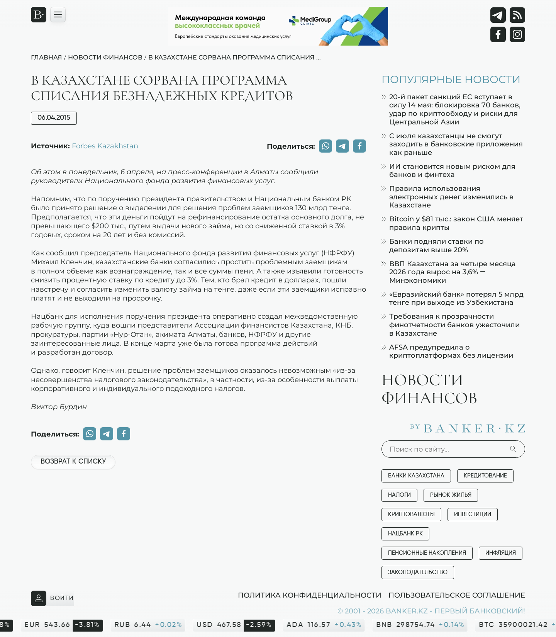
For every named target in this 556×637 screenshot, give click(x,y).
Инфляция (500, 553)
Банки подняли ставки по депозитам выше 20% (432, 245)
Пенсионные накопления (427, 553)
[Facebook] (498, 34)
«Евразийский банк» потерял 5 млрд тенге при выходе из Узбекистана (452, 298)
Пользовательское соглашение (456, 595)
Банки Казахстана (416, 476)
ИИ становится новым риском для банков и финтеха (448, 170)
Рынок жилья (450, 495)
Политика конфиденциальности (309, 595)
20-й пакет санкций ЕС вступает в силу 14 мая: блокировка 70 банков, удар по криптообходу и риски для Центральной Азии (450, 109)
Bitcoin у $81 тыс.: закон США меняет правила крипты (452, 223)
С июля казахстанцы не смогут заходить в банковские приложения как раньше (452, 144)
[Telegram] (498, 15)
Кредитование (485, 476)
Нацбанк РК (405, 534)
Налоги (399, 495)
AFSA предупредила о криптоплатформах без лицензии (447, 351)
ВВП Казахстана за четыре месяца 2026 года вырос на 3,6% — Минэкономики (448, 272)
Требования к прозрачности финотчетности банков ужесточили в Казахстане (450, 324)
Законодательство (418, 572)
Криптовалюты (411, 514)
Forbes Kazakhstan (105, 145)
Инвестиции (472, 514)
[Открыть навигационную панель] (58, 14)
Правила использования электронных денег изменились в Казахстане (447, 196)
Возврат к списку (73, 461)
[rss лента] (517, 15)
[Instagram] (517, 34)
